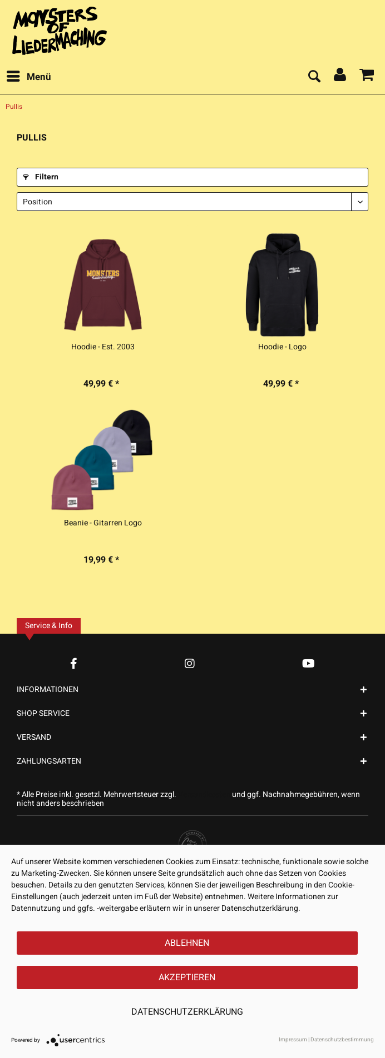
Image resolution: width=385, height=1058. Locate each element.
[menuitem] (28, 77)
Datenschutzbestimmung (342, 1040)
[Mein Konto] (340, 77)
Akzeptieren (187, 977)
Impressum (293, 1040)
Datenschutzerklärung (187, 1012)
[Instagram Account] (190, 663)
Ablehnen (187, 943)
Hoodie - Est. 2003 (103, 347)
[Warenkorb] (367, 77)
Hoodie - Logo (282, 347)
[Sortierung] (192, 201)
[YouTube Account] (308, 663)
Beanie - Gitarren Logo (103, 523)
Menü (29, 76)
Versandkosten (204, 794)
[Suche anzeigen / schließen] (314, 77)
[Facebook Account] (73, 663)
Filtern (40, 177)
